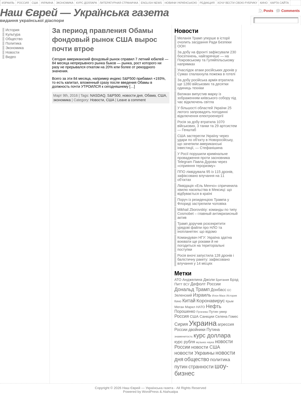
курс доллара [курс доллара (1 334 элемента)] (212, 335)
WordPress (150, 392)
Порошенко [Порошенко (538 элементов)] (184, 311)
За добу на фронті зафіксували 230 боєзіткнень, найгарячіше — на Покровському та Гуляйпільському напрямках (206, 58)
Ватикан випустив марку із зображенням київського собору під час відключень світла (206, 98)
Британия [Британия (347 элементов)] (222, 280)
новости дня (132, 95)
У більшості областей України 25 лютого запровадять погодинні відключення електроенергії (204, 112)
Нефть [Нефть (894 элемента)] (213, 306)
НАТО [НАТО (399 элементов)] (200, 307)
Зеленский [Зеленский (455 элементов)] (183, 295)
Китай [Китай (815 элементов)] (189, 300)
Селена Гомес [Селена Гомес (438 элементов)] (226, 316)
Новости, (98, 100)
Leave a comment (131, 100)
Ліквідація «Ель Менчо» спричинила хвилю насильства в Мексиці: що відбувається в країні (207, 190)
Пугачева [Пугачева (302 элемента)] (202, 311)
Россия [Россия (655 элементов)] (181, 316)
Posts (268, 11)
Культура (12, 34)
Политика (13, 43)
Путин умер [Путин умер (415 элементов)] (218, 312)
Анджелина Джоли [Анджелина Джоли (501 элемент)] (198, 279)
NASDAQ (97, 95)
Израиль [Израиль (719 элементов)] (202, 295)
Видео (10, 57)
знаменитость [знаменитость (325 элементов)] (183, 336)
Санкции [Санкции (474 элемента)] (207, 316)
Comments (290, 11)
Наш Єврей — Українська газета (84, 12)
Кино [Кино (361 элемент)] (177, 301)
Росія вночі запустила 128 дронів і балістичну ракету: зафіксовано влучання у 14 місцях (205, 259)
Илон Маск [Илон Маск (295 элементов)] (219, 295)
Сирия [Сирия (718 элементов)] (181, 324)
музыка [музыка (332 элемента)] (201, 342)
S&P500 (113, 95)
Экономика (14, 48)
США (162, 95)
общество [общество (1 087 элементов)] (196, 359)
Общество (13, 39)
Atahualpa (170, 392)
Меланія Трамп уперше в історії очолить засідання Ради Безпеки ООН (204, 42)
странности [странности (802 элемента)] (200, 366)
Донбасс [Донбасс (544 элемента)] (218, 289)
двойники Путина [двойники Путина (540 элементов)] (204, 329)
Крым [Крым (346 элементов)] (230, 301)
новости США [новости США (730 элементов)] (205, 347)
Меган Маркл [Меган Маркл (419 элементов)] (184, 307)
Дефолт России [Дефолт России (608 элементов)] (206, 284)
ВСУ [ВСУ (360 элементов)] (186, 284)
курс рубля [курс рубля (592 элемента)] (184, 341)
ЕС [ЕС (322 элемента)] (229, 290)
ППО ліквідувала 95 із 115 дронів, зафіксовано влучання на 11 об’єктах (205, 176)
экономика (62, 100)
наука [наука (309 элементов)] (210, 342)
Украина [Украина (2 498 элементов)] (203, 323)
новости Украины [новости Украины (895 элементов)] (194, 353)
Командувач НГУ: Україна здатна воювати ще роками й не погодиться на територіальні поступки (204, 243)
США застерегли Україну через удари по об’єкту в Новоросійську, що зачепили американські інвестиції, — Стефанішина (205, 142)
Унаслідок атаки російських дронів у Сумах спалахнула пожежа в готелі (207, 72)
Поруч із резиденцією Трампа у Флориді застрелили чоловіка (203, 202)
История (12, 30)
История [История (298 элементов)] (231, 295)
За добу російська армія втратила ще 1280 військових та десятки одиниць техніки (205, 84)
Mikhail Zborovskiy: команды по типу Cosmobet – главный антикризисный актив (207, 214)
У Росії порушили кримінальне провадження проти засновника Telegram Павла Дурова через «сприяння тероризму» (203, 160)
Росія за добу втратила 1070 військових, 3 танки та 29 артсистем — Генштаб (207, 126)
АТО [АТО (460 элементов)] (177, 280)
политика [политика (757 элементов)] (220, 359)
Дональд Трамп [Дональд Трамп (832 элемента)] (192, 289)
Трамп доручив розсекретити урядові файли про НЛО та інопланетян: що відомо (201, 228)
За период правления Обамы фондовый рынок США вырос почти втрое (104, 40)
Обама (150, 95)
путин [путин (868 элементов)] (180, 366)
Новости (12, 52)
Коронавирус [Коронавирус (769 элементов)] (211, 300)
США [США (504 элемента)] (194, 316)
